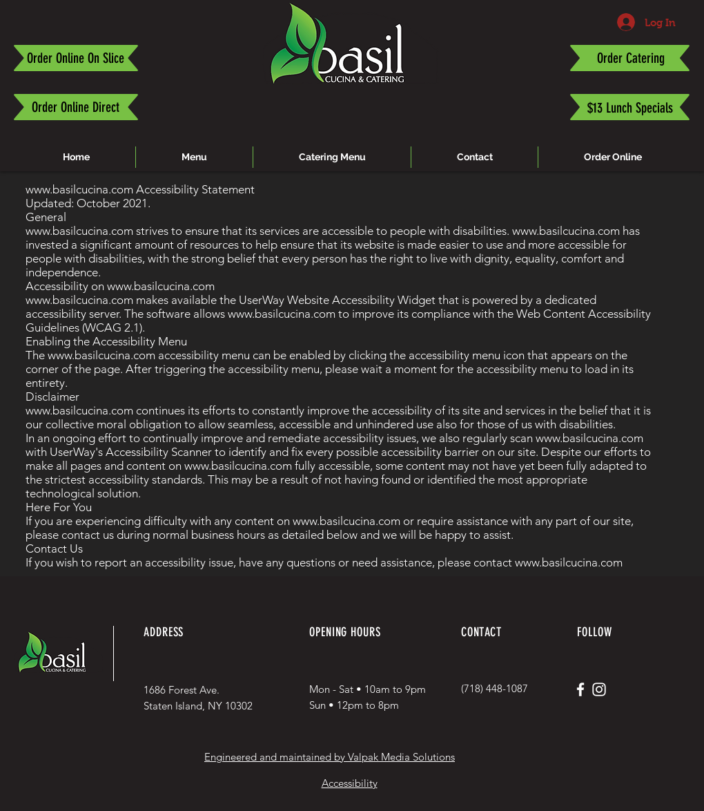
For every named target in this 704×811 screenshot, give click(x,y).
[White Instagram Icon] (599, 689)
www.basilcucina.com (79, 189)
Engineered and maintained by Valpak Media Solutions (329, 756)
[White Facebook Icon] (580, 689)
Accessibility (350, 783)
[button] (332, 157)
